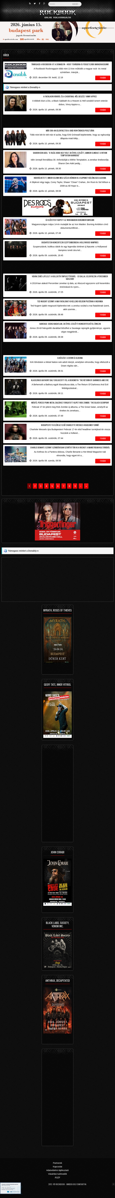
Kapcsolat (57, 1166)
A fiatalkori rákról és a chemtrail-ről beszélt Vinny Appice (70, 96)
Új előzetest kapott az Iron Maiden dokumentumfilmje (70, 219)
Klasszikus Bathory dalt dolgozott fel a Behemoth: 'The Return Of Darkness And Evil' (70, 380)
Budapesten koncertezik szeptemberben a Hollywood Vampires (70, 242)
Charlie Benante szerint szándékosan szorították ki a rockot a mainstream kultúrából (70, 447)
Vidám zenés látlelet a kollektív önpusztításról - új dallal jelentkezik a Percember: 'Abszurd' (70, 277)
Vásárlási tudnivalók (57, 1174)
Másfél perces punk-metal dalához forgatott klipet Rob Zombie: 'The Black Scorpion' (70, 402)
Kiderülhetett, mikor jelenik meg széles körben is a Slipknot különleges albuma (70, 177)
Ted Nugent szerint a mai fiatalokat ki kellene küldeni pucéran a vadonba (70, 301)
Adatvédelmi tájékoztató (57, 1170)
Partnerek (57, 1163)
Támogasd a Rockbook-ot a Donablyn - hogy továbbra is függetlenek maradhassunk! (70, 64)
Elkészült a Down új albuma (70, 357)
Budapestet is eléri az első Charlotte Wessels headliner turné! (70, 425)
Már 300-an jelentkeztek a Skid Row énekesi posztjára (70, 130)
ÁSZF (57, 1177)
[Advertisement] (57, 120)
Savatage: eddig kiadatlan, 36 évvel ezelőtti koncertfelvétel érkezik (70, 323)
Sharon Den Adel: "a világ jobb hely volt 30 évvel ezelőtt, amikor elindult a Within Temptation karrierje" (70, 154)
